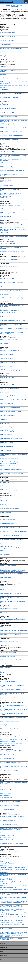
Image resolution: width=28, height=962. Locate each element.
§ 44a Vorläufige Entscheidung (8, 313)
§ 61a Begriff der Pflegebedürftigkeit (9, 388)
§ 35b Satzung (4, 232)
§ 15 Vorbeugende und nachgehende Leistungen (13, 93)
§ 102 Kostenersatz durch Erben (8, 681)
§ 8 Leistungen (4, 66)
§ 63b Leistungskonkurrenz (7, 415)
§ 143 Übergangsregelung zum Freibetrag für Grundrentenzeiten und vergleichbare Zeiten (12, 921)
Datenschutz (3, 955)
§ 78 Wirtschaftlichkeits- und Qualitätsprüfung (12, 539)
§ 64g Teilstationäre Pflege (7, 446)
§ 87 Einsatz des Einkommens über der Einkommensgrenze (10, 594)
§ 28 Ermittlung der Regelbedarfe (9, 166)
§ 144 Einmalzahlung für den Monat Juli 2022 (12, 924)
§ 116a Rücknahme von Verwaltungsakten (11, 754)
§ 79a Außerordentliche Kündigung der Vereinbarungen (10, 547)
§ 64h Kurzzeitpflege (5, 450)
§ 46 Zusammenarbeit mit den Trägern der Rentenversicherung (11, 333)
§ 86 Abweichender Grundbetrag (9, 589)
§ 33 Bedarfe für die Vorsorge (8, 198)
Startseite (2, 943)
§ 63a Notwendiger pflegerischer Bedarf (10, 411)
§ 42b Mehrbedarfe (5, 294)
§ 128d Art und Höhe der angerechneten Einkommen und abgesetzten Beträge (11, 829)
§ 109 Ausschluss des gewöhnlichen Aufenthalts (13, 717)
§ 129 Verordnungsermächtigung (9, 850)
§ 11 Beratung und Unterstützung (9, 78)
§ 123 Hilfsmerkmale (5, 790)
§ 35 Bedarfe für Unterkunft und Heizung (11, 224)
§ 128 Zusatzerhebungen (7, 809)
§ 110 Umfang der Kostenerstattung (9, 721)
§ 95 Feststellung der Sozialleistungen (10, 634)
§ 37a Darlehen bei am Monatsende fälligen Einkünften (12, 248)
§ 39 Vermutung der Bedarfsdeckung (10, 259)
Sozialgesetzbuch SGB (6, 2)
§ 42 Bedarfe (3, 286)
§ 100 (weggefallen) (5, 667)
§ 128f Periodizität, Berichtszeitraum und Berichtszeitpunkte (11, 836)
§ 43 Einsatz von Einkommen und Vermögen (12, 298)
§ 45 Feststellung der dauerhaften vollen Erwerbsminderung (11, 325)
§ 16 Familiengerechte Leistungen (9, 97)
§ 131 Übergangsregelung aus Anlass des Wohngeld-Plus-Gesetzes (11, 862)
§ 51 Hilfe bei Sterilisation (7, 366)
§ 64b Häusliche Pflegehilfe (7, 427)
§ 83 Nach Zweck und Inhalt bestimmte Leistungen (13, 573)
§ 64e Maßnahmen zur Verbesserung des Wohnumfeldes (11, 439)
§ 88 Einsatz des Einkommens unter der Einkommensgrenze (11, 598)
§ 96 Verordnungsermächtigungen (9, 641)
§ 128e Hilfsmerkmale (6, 832)
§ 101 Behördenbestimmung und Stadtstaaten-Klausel (12, 671)
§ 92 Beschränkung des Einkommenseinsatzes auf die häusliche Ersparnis (13, 620)
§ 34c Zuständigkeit (5, 216)
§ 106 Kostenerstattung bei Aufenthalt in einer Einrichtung (12, 706)
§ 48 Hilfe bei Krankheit (6, 354)
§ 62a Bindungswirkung (6, 403)
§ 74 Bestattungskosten (6, 512)
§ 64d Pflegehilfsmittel (6, 434)
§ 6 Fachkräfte (4, 52)
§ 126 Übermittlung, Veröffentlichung (10, 801)
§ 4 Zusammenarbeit (5, 44)
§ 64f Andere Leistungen (6, 442)
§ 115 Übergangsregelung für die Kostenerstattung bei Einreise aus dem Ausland (13, 744)
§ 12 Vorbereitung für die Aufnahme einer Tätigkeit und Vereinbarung (13, 82)
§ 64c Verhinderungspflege (7, 431)
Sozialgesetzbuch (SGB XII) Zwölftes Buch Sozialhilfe (14, 6)
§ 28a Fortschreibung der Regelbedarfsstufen (12, 170)
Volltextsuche (3, 947)
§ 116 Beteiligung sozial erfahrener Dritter (11, 751)
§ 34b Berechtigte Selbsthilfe (8, 212)
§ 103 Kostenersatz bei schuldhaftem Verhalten (12, 689)
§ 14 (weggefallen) (5, 89)
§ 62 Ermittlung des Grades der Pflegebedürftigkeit (13, 399)
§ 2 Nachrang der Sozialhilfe (7, 36)
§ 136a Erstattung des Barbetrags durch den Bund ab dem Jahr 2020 (13, 894)
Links (1, 951)
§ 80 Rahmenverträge (6, 550)
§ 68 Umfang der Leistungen (7, 486)
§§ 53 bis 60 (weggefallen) (7, 377)
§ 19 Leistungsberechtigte (7, 112)
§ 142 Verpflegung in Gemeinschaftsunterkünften (13, 916)
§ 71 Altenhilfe (4, 501)
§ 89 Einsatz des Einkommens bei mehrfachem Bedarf (12, 602)
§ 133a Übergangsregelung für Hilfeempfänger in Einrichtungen (13, 875)
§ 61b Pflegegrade (5, 392)
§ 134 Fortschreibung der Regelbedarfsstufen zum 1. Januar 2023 (13, 882)
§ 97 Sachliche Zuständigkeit (8, 652)
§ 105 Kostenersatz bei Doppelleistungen (11, 697)
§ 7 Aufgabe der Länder (6, 56)
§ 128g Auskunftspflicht (6, 839)
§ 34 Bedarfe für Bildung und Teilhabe (10, 205)
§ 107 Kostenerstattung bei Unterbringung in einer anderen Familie (13, 710)
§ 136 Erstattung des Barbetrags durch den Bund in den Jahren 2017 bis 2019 (14, 890)
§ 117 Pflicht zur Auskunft (7, 758)
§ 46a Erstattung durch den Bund (9, 339)
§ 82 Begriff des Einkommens (8, 565)
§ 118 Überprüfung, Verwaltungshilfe (10, 762)
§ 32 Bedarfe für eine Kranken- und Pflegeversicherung (9, 190)
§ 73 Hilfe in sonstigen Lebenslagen (9, 508)
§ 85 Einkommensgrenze (7, 586)
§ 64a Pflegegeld (4, 423)
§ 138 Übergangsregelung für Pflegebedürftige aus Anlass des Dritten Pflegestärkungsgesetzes (13, 902)
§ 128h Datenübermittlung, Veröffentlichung (11, 843)
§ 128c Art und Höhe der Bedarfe (9, 824)
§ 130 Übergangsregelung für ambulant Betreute (13, 858)
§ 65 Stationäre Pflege (6, 465)
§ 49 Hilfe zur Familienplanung (8, 358)
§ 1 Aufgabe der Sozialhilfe (7, 32)
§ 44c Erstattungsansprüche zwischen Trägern (12, 320)
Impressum (3, 959)
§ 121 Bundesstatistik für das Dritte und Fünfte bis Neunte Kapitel (13, 783)
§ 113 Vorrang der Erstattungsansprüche (11, 736)
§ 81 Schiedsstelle (5, 554)
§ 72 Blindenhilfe (4, 504)
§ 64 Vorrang (3, 419)
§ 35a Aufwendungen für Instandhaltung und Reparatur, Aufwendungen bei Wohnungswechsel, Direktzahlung (13, 229)
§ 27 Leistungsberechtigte (7, 151)
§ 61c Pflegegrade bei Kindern (8, 396)
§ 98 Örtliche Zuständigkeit (7, 656)
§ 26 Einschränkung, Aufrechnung (9, 139)
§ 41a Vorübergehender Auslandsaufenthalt (11, 282)
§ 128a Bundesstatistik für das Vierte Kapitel (12, 816)
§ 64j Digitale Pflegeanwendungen (9, 458)
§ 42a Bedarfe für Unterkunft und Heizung (11, 290)
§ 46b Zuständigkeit (5, 343)
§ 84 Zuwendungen (5, 577)
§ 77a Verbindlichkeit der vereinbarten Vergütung (13, 535)
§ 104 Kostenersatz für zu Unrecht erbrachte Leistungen (12, 694)
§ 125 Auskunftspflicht (6, 797)
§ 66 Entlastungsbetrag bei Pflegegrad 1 (11, 469)
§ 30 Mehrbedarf (4, 181)
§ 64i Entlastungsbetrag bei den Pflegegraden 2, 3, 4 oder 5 (13, 455)
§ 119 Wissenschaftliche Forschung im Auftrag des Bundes (13, 767)
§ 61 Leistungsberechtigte (7, 384)
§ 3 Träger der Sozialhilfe (7, 40)
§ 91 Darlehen (4, 612)
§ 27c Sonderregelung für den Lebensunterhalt (12, 163)
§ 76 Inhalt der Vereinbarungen (8, 523)
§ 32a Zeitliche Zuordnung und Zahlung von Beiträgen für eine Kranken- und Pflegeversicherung (12, 195)
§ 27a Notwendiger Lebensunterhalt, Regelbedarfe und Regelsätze (13, 156)
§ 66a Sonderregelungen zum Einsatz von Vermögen (11, 474)
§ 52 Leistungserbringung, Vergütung (10, 370)
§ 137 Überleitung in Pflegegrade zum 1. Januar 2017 (13, 898)
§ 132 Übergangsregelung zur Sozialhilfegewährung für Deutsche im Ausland (12, 866)
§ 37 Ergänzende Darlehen (7, 243)
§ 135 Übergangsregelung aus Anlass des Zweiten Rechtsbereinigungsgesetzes (13, 886)
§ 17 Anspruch (4, 104)
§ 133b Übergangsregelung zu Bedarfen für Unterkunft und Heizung (11, 878)
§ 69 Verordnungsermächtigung (8, 490)
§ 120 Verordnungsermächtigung (9, 770)
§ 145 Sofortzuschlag (6, 928)
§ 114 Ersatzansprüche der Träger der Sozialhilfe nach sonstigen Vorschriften (13, 740)
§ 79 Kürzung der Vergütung (7, 543)
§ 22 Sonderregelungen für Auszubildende (11, 124)
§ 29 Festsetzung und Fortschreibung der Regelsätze (11, 175)
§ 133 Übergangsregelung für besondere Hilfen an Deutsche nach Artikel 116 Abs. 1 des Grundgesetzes (13, 871)
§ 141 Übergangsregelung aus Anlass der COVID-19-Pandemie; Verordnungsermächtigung (13, 913)
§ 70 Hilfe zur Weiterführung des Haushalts (11, 497)
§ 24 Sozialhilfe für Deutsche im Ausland (11, 131)
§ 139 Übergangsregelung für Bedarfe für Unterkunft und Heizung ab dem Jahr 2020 (11, 906)
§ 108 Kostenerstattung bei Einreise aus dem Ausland (12, 714)
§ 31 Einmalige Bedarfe (6, 185)
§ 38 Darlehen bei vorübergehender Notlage (12, 251)
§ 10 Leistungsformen (6, 74)
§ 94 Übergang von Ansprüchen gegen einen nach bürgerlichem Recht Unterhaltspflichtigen (13, 631)
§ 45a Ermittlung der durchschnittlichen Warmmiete (13, 328)
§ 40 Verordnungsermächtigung (8, 266)
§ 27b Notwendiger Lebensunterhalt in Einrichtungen (10, 159)
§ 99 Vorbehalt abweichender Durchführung (11, 660)
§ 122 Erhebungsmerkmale (7, 786)
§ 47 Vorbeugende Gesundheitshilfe (9, 350)
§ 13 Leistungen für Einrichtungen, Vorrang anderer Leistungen (14, 86)
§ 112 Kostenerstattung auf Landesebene (11, 728)
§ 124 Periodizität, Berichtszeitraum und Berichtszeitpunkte (11, 794)
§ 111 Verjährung (4, 725)
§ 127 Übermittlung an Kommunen (9, 805)
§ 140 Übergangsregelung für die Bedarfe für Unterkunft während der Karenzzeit (12, 909)
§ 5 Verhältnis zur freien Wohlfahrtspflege (11, 48)
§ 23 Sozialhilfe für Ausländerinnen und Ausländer (13, 128)
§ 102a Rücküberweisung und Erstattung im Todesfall (12, 686)
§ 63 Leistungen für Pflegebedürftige (10, 407)
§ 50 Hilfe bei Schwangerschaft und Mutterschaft (13, 362)
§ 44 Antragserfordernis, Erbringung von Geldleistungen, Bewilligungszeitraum (11, 309)
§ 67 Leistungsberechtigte (7, 482)
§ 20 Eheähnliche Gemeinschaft (8, 116)
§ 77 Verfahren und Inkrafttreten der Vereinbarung (13, 531)
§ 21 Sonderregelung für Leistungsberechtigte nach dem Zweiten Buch (14, 120)
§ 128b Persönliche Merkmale (8, 820)
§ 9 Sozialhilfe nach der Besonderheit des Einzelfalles (11, 71)
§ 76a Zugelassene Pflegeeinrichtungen (10, 527)
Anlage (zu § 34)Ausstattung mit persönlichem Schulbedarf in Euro (12, 939)
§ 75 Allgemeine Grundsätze (7, 519)
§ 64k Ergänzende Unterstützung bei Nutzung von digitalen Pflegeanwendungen (13, 462)
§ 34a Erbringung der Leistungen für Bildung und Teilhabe (13, 209)
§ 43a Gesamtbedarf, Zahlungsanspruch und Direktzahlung (12, 306)
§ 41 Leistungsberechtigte (7, 278)
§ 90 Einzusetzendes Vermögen (8, 608)
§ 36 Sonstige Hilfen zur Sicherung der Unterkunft (13, 236)
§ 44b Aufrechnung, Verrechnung (9, 316)
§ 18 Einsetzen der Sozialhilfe (8, 108)
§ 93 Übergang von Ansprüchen (8, 626)
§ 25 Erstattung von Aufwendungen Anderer (12, 135)
